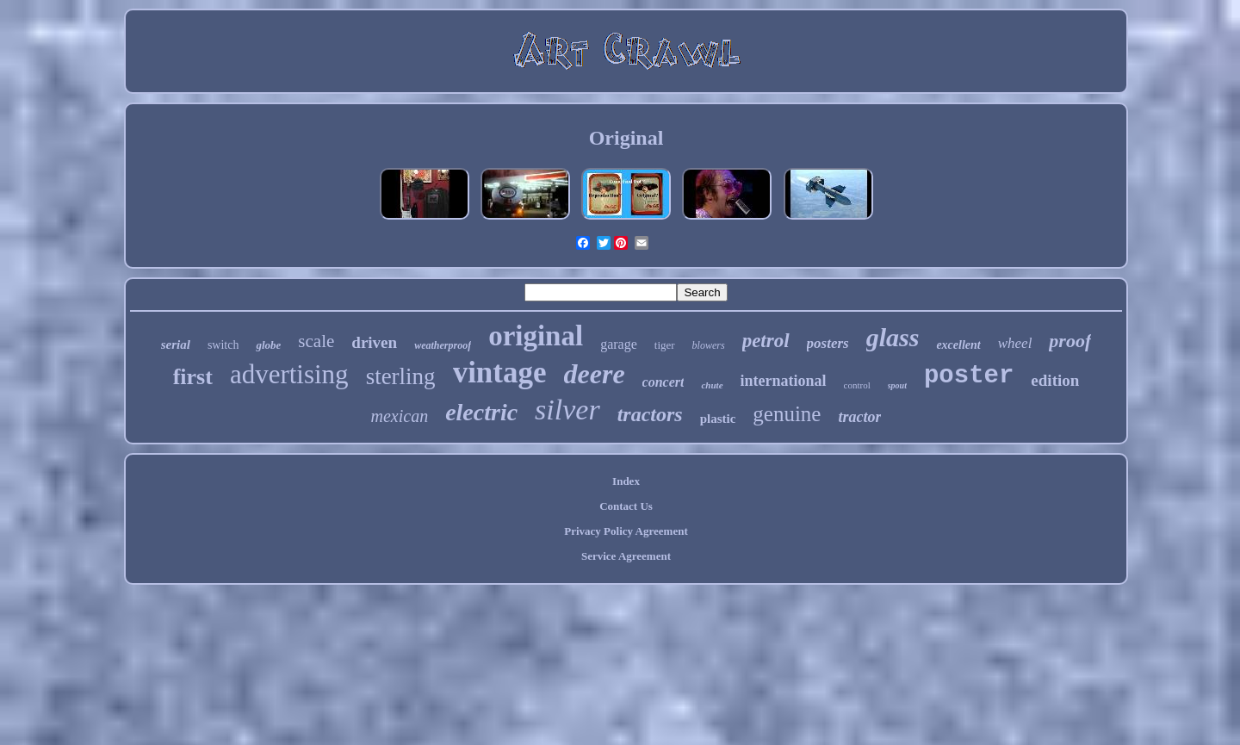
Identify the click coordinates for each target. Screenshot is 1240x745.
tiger (664, 344)
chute (711, 385)
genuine (787, 413)
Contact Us (626, 506)
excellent (958, 344)
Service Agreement (626, 555)
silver (567, 409)
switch (223, 344)
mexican (400, 416)
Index (626, 481)
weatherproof (442, 345)
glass (893, 337)
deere (594, 373)
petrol (766, 340)
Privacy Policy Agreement (625, 531)
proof (1070, 340)
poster (969, 376)
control (857, 385)
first (193, 376)
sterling (401, 376)
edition (1055, 380)
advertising (289, 374)
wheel (1015, 343)
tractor (859, 416)
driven (374, 342)
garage (618, 344)
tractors (650, 414)
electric (481, 412)
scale (316, 341)
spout (897, 385)
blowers (708, 345)
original (535, 335)
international (784, 380)
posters (828, 343)
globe (268, 344)
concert (663, 382)
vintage (500, 372)
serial (175, 344)
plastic (718, 418)
